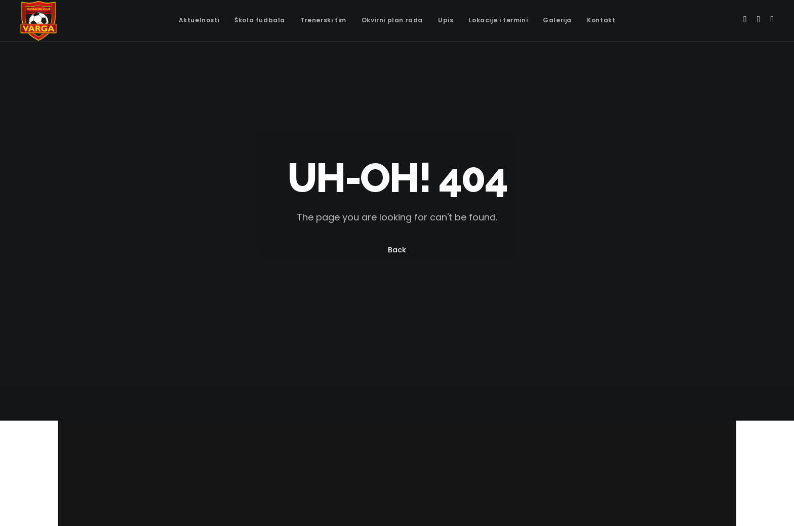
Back (397, 250)
